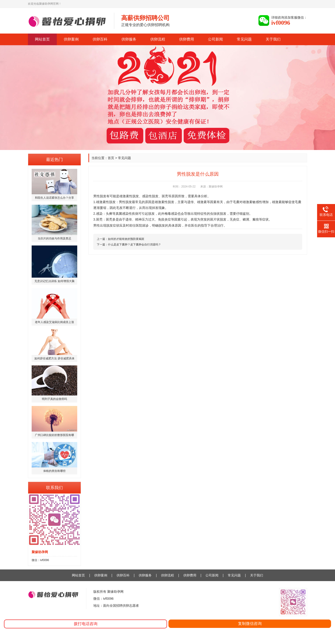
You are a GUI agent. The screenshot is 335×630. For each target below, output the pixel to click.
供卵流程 (157, 39)
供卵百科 (100, 39)
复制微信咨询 (250, 623)
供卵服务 (128, 39)
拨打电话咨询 (85, 624)
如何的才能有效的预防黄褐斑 (126, 239)
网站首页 (42, 39)
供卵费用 (186, 39)
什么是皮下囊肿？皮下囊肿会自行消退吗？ (134, 244)
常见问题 (244, 39)
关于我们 (273, 39)
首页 (111, 158)
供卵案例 (71, 39)
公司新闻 (215, 39)
